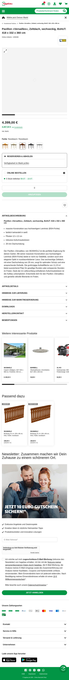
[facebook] (26, 670)
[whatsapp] (43, 670)
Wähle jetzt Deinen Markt (17, 18)
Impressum (32, 674)
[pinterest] (30, 670)
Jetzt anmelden (34, 593)
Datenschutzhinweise (37, 585)
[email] (29, 539)
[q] (48, 11)
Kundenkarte (18, 127)
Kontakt (6, 624)
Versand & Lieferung (12, 638)
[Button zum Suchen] (64, 11)
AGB (23, 674)
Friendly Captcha (34, 552)
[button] (3, 11)
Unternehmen (9, 645)
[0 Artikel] (34, 188)
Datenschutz (43, 674)
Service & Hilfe (9, 631)
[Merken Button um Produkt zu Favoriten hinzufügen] (64, 205)
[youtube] (38, 670)
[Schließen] (65, 17)
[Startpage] (7, 4)
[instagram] (34, 670)
